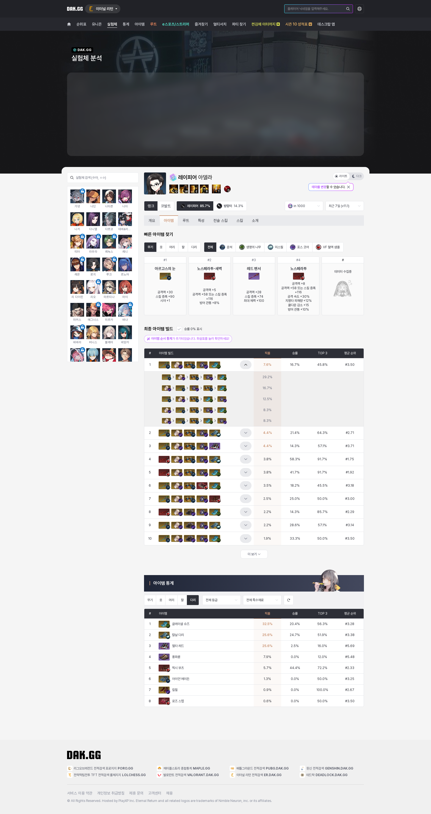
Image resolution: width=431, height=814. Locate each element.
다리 (194, 247)
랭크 (151, 206)
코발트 (166, 206)
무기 (150, 247)
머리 (172, 247)
